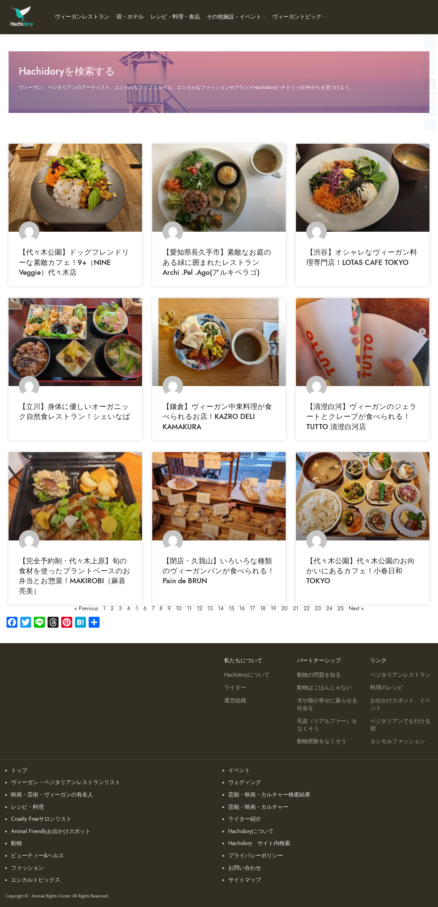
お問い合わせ (244, 868)
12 (199, 608)
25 (340, 608)
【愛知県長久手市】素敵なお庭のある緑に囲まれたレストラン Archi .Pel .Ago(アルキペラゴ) (251, 262)
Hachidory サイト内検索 (259, 843)
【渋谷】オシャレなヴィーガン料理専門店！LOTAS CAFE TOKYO (361, 257)
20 (284, 608)
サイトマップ (244, 880)
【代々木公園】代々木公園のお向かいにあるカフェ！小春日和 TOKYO (360, 571)
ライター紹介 (244, 819)
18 (263, 608)
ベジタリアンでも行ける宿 (400, 724)
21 (295, 608)
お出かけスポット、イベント (400, 704)
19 (273, 608)
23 (318, 608)
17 (252, 608)
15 (231, 608)
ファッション (27, 868)
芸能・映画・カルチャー (258, 807)
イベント (239, 770)
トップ (19, 770)
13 (210, 608)
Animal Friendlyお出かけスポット (51, 831)
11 (189, 608)
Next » (356, 608)
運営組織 (235, 700)
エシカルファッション (397, 741)
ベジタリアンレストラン (400, 675)
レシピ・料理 (27, 807)
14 (220, 608)
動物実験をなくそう (321, 741)
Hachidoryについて (247, 675)
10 (179, 608)
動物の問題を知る (319, 675)
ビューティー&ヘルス (37, 855)
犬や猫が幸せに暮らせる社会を (327, 704)
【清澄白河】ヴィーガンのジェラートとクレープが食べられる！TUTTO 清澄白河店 (361, 416)
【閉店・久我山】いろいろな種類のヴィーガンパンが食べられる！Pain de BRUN (218, 571)
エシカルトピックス (35, 880)
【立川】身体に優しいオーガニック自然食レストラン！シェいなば (74, 411)
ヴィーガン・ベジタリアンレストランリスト (65, 782)
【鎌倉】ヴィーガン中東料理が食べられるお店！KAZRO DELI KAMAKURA (217, 416)
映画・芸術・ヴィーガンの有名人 (52, 795)
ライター (235, 687)
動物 (16, 843)
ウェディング (244, 782)
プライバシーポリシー (255, 855)
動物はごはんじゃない (324, 687)
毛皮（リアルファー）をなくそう (327, 724)
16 (242, 608)
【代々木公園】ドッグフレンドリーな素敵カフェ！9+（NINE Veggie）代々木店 (74, 262)
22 (307, 608)
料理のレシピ (386, 687)
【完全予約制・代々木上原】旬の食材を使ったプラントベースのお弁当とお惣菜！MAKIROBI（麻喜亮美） (74, 576)
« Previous (86, 608)
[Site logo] (21, 17)
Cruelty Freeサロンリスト (41, 819)
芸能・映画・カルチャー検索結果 (269, 795)
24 (329, 608)
